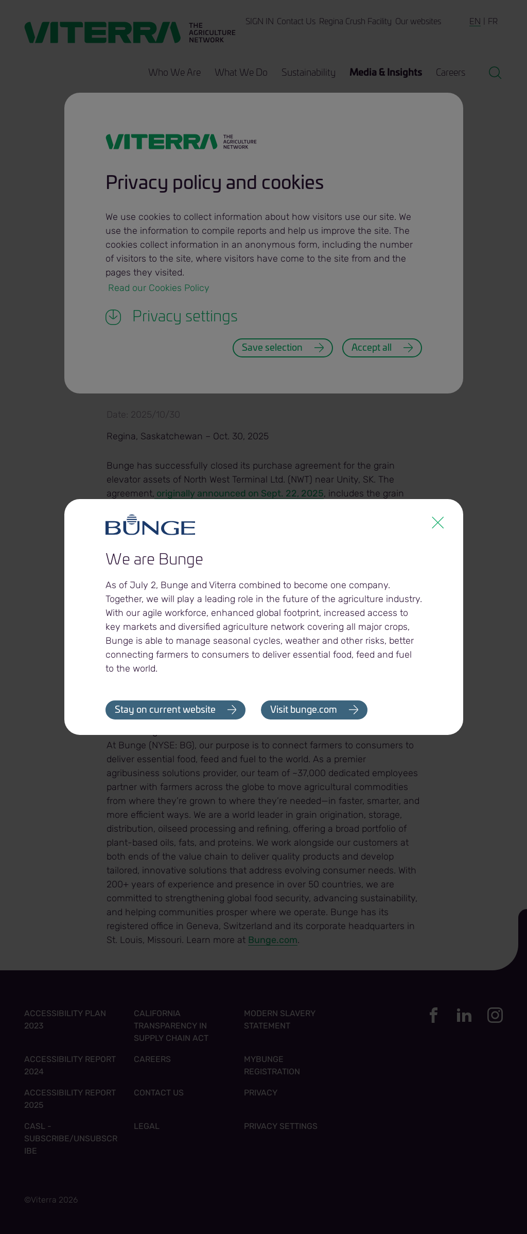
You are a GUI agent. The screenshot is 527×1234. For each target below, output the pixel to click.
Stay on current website (165, 710)
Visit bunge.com (304, 710)
